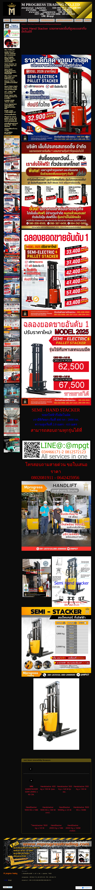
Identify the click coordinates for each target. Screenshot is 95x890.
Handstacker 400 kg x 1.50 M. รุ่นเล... (48, 787)
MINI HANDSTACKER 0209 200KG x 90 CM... (31, 790)
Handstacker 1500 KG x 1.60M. (81, 808)
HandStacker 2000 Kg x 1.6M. (56, 826)
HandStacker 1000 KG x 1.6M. (31, 808)
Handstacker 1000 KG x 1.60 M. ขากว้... (48, 810)
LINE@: (6, 880)
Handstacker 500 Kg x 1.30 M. (81, 787)
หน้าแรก (24, 24)
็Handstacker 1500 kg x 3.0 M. (40, 826)
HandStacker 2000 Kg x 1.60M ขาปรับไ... (73, 828)
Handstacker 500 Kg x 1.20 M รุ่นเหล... (64, 789)
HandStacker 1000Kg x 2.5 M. (65, 808)
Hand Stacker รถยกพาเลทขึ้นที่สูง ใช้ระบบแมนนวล (37, 760)
